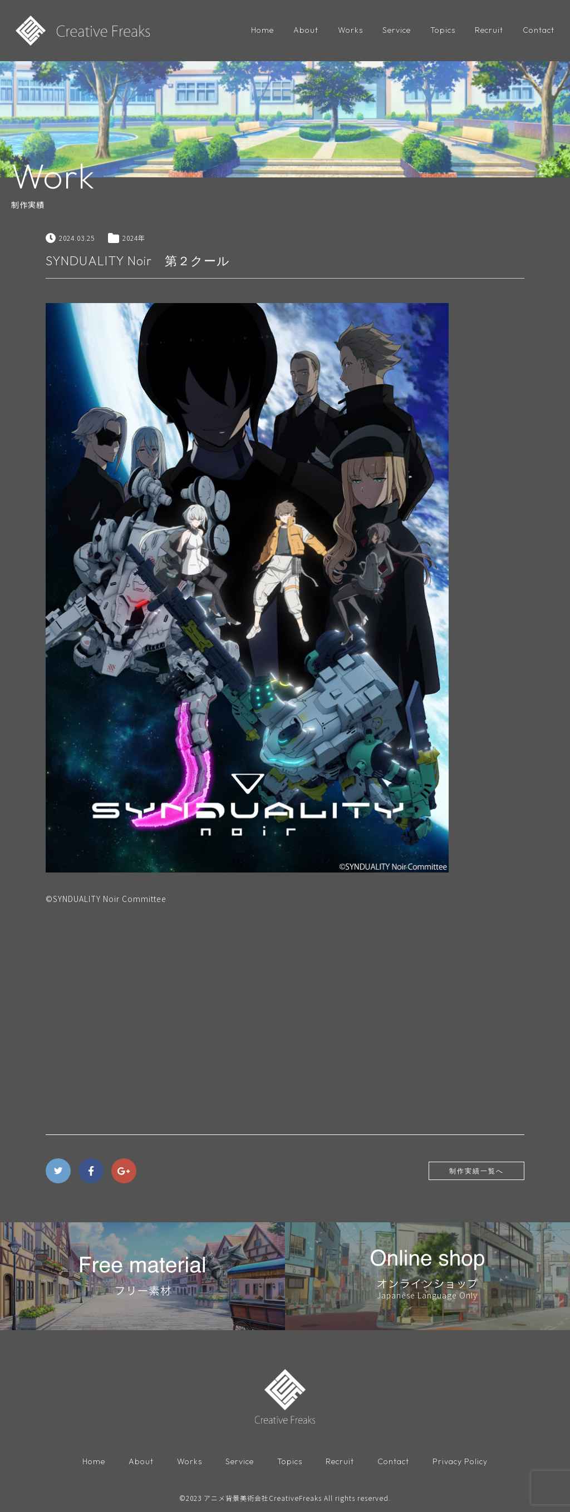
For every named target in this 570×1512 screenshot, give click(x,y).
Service (396, 30)
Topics (442, 30)
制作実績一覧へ (476, 1171)
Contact (538, 30)
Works (350, 30)
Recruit (489, 30)
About (305, 30)
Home (262, 30)
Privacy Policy (460, 1461)
